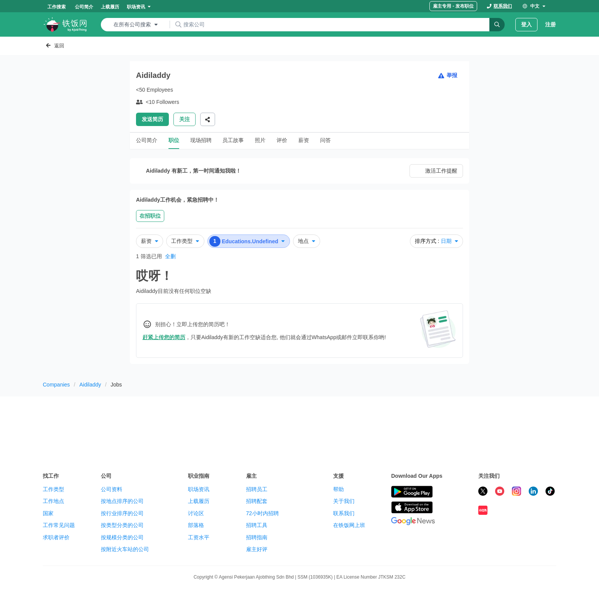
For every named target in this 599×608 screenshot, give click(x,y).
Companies (56, 385)
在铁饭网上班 (349, 525)
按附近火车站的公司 (125, 549)
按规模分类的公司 (122, 537)
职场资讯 (198, 489)
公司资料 (111, 489)
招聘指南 (256, 537)
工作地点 (53, 501)
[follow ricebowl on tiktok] (550, 492)
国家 (48, 513)
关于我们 (344, 501)
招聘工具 (256, 525)
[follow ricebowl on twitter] (482, 492)
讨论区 (196, 513)
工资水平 (198, 537)
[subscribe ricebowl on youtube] (499, 492)
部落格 (196, 525)
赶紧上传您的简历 (163, 337)
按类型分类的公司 (122, 525)
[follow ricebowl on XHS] (482, 511)
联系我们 (344, 513)
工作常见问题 (59, 525)
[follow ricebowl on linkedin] (533, 492)
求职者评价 (56, 537)
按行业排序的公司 (122, 513)
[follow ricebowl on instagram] (516, 492)
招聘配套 (256, 501)
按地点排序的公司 (122, 501)
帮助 (338, 489)
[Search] (497, 24)
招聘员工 (256, 489)
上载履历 (198, 501)
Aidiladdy (90, 385)
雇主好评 (256, 549)
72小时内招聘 (262, 513)
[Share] (207, 119)
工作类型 (53, 489)
